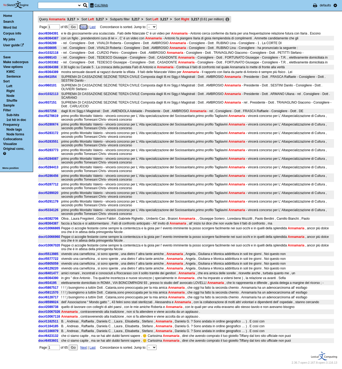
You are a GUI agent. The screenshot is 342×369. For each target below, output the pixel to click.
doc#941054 (47, 77)
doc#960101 (47, 85)
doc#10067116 (49, 316)
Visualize (10, 144)
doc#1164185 (48, 326)
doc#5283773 (48, 150)
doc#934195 (47, 283)
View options (13, 67)
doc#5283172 (48, 133)
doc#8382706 (48, 218)
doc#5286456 (48, 176)
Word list (10, 27)
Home (7, 16)
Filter (7, 110)
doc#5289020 (48, 193)
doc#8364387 (48, 38)
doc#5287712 (48, 184)
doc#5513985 (48, 254)
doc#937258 (47, 111)
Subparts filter (124, 19)
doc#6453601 (48, 341)
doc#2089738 (48, 307)
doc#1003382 (48, 62)
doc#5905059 (48, 263)
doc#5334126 (48, 210)
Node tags (14, 129)
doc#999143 (47, 57)
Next (83, 27)
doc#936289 (47, 43)
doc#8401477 (48, 273)
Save (7, 57)
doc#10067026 (49, 312)
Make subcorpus (16, 62)
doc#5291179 (48, 201)
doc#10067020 (49, 245)
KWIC (10, 72)
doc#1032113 (48, 94)
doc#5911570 (48, 292)
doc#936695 (47, 48)
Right (10, 91)
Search (8, 22)
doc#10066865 (49, 228)
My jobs (9, 39)
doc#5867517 (48, 288)
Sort (6, 81)
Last (93, 27)
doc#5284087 (48, 159)
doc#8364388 (48, 67)
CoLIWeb (101, 5)
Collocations (12, 139)
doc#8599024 (48, 302)
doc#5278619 (48, 116)
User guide (11, 45)
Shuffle (11, 100)
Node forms (15, 134)
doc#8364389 (48, 72)
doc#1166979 (48, 331)
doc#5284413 (48, 167)
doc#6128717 (48, 297)
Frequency (11, 125)
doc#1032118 (48, 53)
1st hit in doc (16, 120)
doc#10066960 (49, 237)
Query (57, 19)
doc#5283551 (48, 141)
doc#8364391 (48, 33)
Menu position (10, 168)
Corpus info (12, 33)
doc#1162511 (48, 321)
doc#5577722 (48, 259)
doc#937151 (47, 102)
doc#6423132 (48, 336)
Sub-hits (12, 115)
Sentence (13, 76)
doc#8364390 (48, 278)
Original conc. (14, 149)
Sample (9, 105)
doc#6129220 (48, 268)
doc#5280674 (48, 124)
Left (9, 86)
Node (10, 96)
